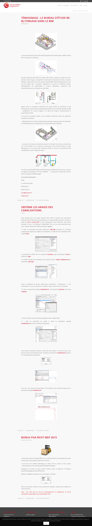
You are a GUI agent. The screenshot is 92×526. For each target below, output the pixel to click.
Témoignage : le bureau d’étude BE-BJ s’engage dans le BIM (45, 19)
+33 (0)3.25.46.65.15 (9, 514)
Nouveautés (24, 440)
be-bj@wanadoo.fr (26, 193)
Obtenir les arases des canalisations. (37, 208)
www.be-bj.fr (25, 196)
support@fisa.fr (52, 516)
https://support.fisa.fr (54, 514)
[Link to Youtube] (85, 1)
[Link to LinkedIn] (87, 1)
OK (46, 523)
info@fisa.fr (6, 516)
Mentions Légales (30, 514)
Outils (23, 213)
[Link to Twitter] (81, 1)
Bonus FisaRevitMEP (33, 222)
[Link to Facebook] (83, 1)
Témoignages (24, 23)
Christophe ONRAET (43, 200)
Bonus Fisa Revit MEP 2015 (39, 437)
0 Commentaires (29, 200)
